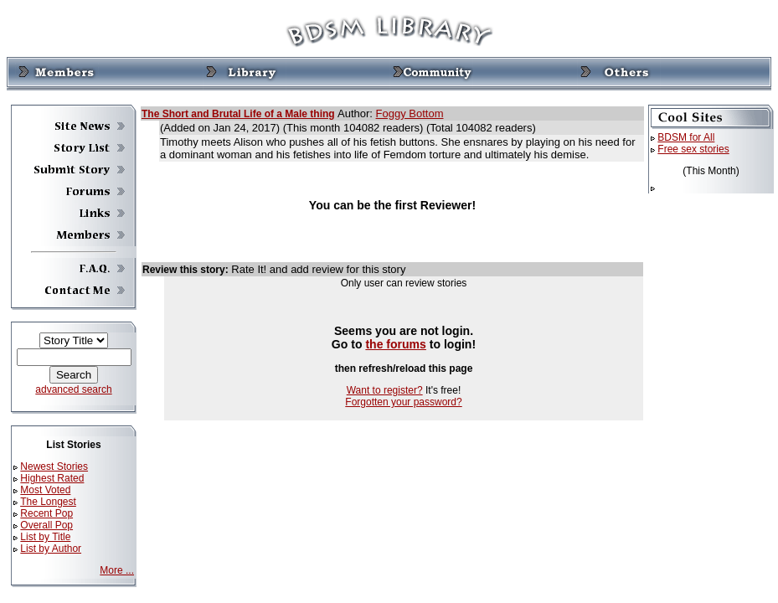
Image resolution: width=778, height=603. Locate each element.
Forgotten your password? (403, 402)
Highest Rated (52, 478)
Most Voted (45, 490)
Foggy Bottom (410, 113)
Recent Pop (46, 513)
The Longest (48, 502)
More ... (117, 570)
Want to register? (385, 390)
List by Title (45, 537)
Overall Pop (46, 525)
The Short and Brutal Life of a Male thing (238, 114)
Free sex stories (693, 149)
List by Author (50, 548)
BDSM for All (685, 137)
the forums (395, 344)
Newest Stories (54, 466)
